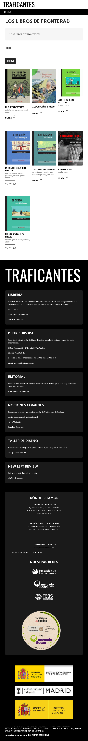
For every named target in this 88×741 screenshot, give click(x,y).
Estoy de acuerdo (60, 728)
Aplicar (10, 61)
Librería (15, 295)
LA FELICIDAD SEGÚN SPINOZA (43, 169)
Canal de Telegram (16, 319)
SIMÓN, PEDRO (63, 172)
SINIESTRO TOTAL (65, 169)
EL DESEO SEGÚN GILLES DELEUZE (14, 235)
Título (8, 48)
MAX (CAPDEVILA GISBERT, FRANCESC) (43, 173)
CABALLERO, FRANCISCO (13, 110)
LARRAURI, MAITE (63, 105)
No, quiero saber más (38, 735)
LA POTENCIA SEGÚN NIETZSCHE (66, 101)
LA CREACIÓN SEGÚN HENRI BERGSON (15, 169)
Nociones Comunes (26, 405)
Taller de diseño (23, 441)
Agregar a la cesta (14, 116)
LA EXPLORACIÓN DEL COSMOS (43, 106)
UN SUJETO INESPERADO (14, 107)
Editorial (16, 377)
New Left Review (23, 466)
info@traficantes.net (44, 547)
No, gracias (76, 728)
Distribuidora (20, 333)
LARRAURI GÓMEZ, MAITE (40, 172)
